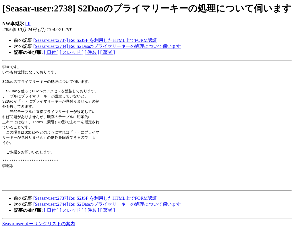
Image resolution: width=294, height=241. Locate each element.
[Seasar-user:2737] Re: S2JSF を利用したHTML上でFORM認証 (95, 40)
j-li (28, 23)
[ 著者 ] (107, 52)
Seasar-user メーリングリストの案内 (38, 235)
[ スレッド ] (72, 52)
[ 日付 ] (51, 52)
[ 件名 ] (92, 52)
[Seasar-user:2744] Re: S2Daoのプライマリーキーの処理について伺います (107, 46)
